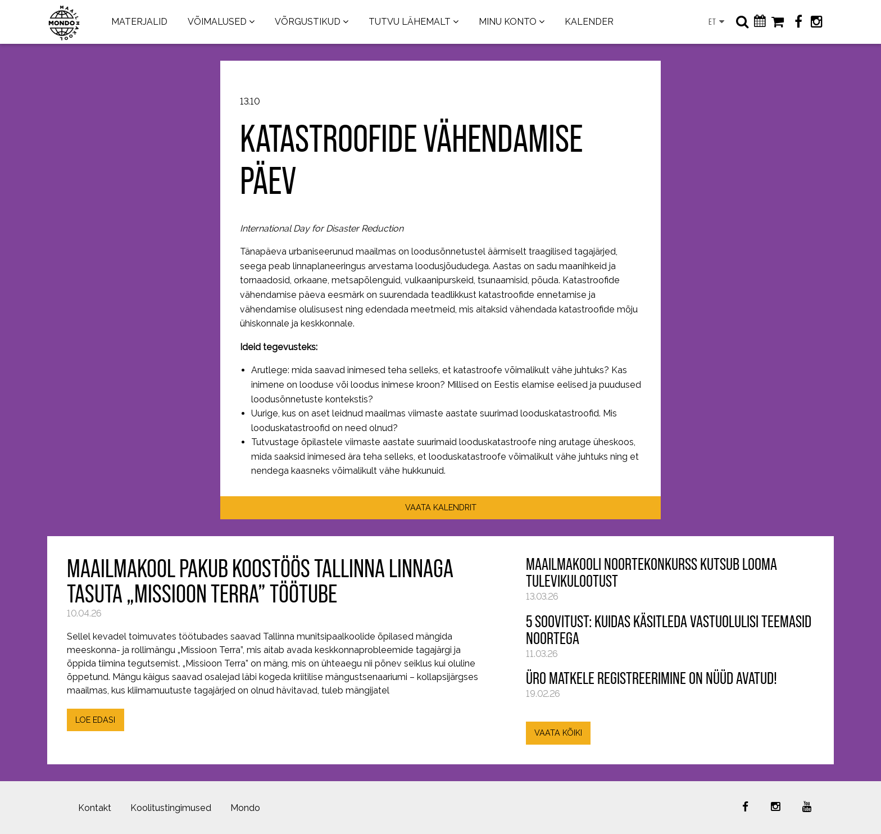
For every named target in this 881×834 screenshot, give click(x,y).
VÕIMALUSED (217, 21)
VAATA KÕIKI (558, 732)
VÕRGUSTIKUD (307, 21)
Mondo (245, 808)
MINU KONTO (508, 21)
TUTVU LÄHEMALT (410, 21)
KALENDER (589, 21)
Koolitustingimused (170, 808)
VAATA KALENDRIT (440, 507)
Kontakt (94, 808)
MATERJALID (139, 21)
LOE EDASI (95, 719)
